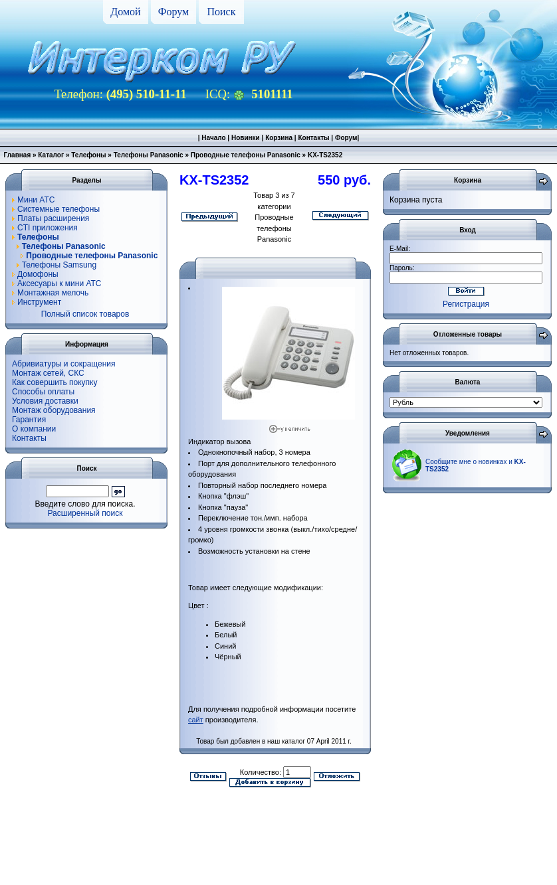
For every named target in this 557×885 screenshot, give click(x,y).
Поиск (221, 11)
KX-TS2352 (325, 155)
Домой (125, 11)
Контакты (313, 137)
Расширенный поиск (85, 513)
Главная (17, 155)
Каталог (51, 155)
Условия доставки (45, 401)
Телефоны (88, 155)
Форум (173, 11)
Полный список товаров (85, 314)
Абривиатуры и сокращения (64, 363)
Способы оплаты (43, 391)
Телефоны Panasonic (148, 155)
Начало (213, 137)
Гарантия (29, 419)
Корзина (278, 137)
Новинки (245, 137)
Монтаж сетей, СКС (48, 373)
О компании (34, 429)
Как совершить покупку (55, 382)
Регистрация (466, 304)
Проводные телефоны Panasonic (245, 155)
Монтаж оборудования (54, 410)
